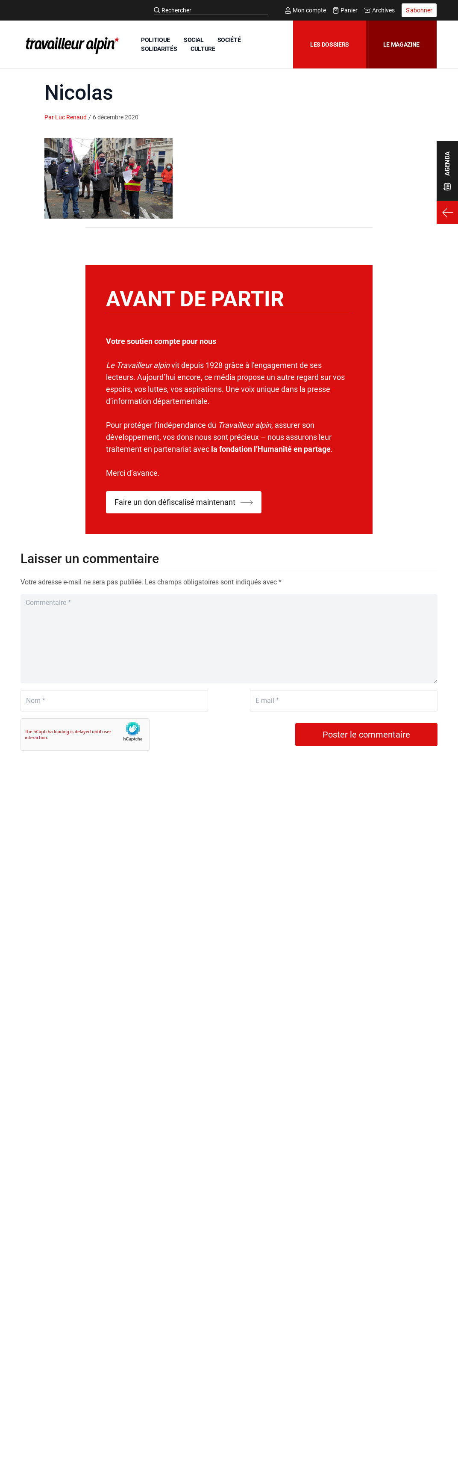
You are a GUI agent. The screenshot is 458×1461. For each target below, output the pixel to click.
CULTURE (203, 48)
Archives (379, 10)
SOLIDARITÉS (159, 48)
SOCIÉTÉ (229, 39)
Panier (345, 10)
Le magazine (401, 44)
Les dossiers (329, 44)
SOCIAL (194, 39)
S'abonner (419, 10)
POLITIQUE (155, 39)
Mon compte (305, 10)
